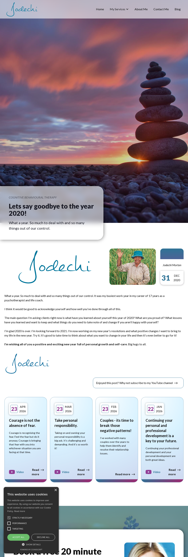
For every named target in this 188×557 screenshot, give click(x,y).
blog (178, 9)
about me (141, 9)
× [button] (55, 490)
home (100, 9)
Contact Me (161, 9)
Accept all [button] (18, 537)
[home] (22, 9)
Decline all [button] (43, 537)
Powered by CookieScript (31, 549)
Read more (19, 511)
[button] (119, 9)
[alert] (31, 520)
